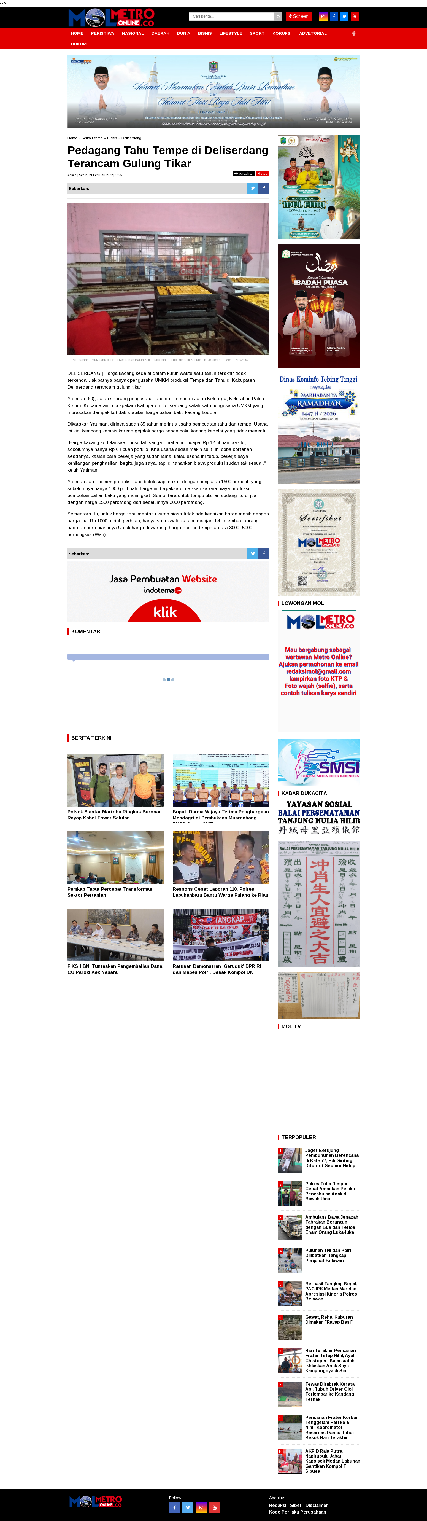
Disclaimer (317, 1505)
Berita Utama (92, 138)
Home (72, 138)
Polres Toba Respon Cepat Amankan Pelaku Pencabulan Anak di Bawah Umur (330, 1191)
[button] (354, 31)
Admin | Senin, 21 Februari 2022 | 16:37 (95, 175)
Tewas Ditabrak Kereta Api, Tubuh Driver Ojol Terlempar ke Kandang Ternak (330, 1392)
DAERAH (160, 33)
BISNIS (205, 33)
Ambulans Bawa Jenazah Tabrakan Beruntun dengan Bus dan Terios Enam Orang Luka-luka (331, 1225)
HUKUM (79, 44)
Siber (296, 1505)
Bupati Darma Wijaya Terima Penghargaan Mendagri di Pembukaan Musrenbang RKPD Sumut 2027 (221, 818)
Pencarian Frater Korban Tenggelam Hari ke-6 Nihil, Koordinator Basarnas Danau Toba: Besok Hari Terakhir (332, 1427)
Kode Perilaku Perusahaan (297, 1512)
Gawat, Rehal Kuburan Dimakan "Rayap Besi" (329, 1319)
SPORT (257, 33)
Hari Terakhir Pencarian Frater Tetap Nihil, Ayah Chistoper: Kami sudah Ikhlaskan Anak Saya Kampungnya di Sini (330, 1360)
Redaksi (277, 1505)
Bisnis (112, 138)
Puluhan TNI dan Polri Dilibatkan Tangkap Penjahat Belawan (328, 1255)
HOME (77, 33)
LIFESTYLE (231, 33)
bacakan (243, 173)
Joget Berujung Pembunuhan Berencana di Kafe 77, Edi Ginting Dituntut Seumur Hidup (332, 1158)
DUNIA (183, 33)
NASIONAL (133, 33)
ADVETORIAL (313, 33)
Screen (299, 16)
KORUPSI (281, 33)
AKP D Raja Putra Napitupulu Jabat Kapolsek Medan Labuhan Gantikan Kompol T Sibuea (332, 1461)
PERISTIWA (102, 33)
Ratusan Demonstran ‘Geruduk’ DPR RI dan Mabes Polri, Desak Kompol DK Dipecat (217, 972)
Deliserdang (131, 138)
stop (263, 173)
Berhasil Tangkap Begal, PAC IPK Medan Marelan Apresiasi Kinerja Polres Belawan (331, 1291)
